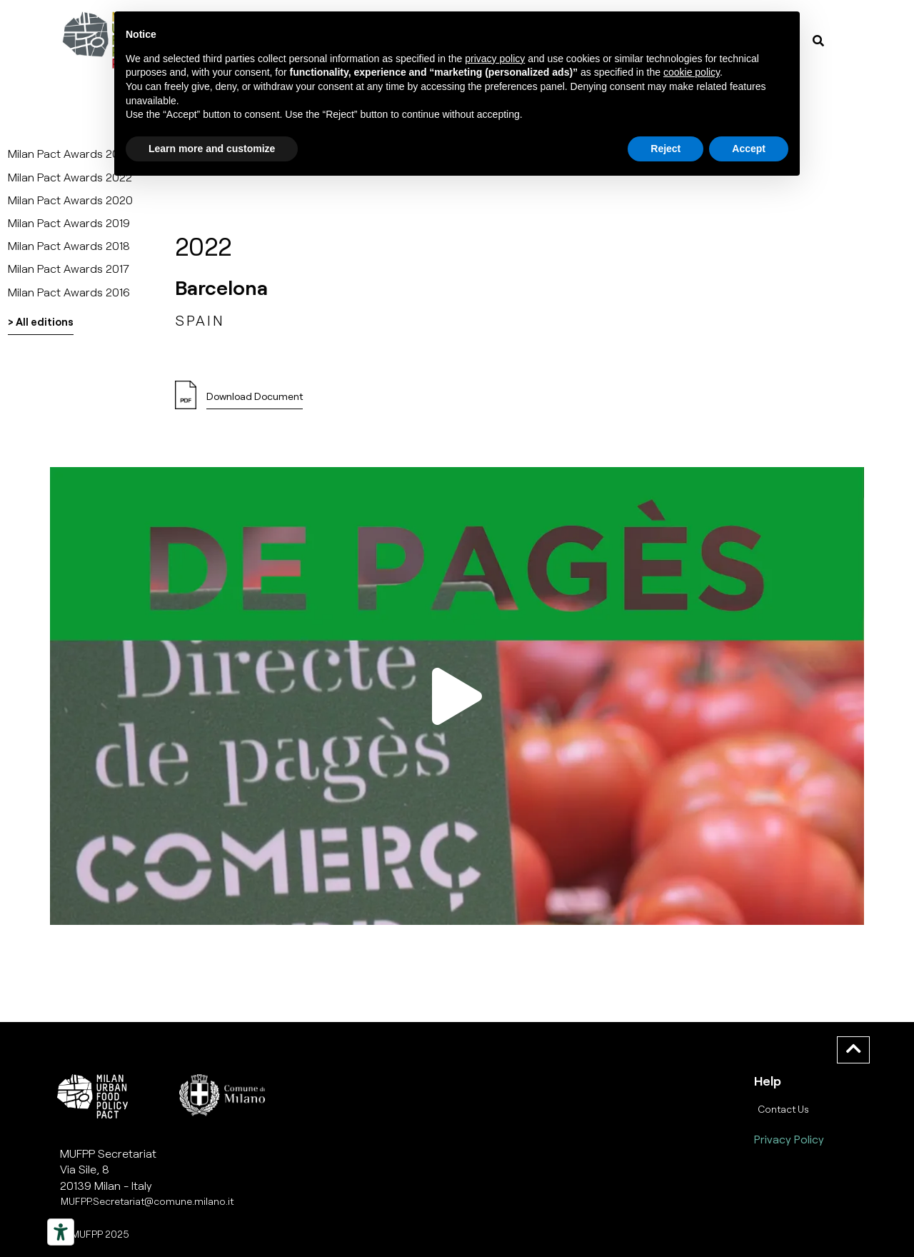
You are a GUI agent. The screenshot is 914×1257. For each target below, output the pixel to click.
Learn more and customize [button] (212, 148)
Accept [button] (748, 148)
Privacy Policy (789, 1139)
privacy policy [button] (495, 58)
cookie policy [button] (691, 72)
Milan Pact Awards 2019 (69, 222)
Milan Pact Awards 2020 (70, 199)
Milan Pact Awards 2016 (69, 292)
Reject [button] (666, 148)
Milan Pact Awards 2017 (68, 268)
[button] (457, 695)
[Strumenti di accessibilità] (60, 1232)
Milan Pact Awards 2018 (69, 245)
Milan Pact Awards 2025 (70, 153)
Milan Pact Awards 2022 (70, 177)
